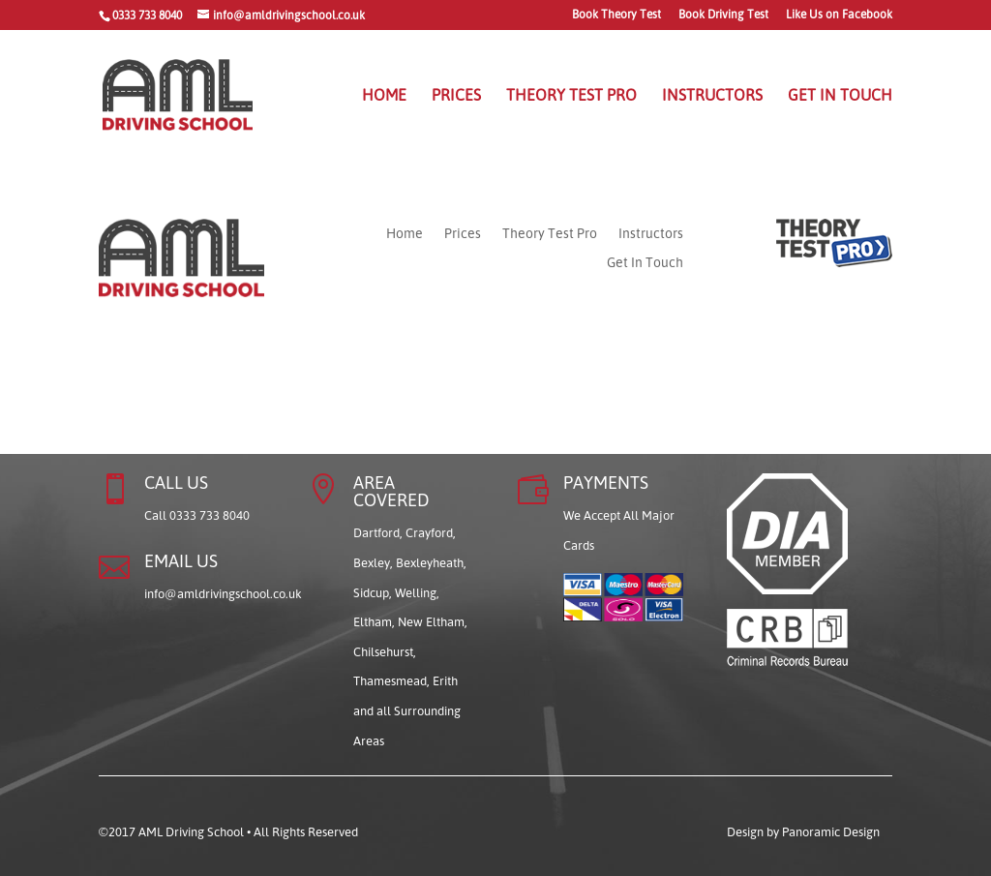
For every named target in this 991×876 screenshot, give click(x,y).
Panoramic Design (831, 831)
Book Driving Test (723, 15)
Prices (456, 96)
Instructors (712, 96)
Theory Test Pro (571, 96)
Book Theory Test (616, 15)
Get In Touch (840, 96)
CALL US (176, 482)
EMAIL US (181, 560)
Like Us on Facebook (839, 15)
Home (384, 96)
